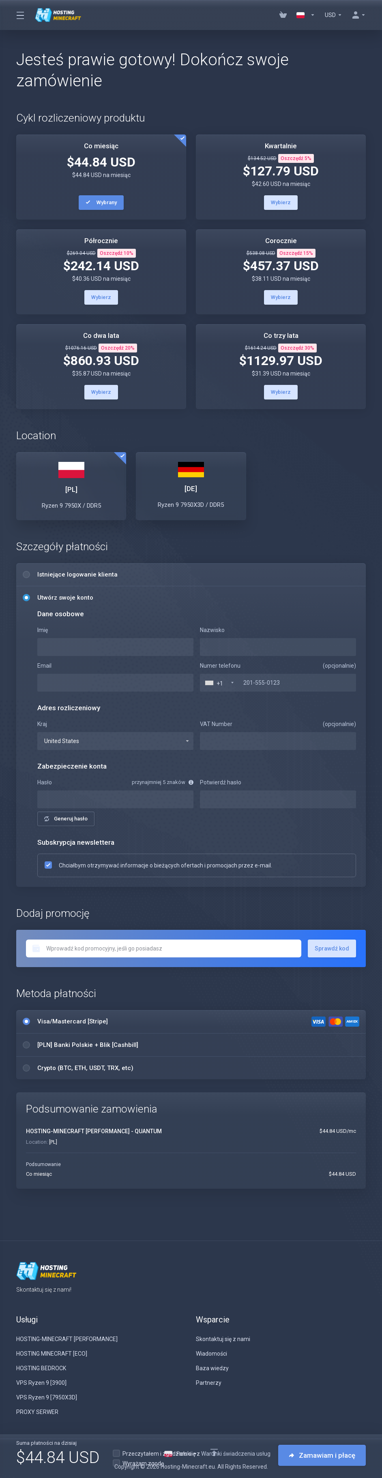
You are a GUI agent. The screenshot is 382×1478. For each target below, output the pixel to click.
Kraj (42, 724)
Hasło (44, 782)
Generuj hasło (66, 819)
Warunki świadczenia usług (235, 1453)
